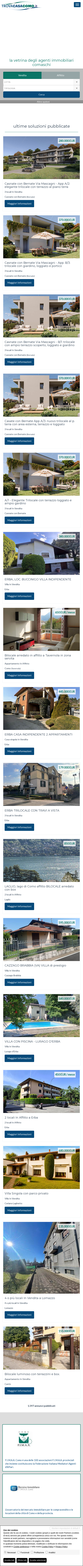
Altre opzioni (43, 101)
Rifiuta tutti (22, 1560)
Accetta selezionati (38, 1560)
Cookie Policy (47, 1547)
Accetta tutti (9, 1560)
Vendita (30, 75)
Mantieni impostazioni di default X (66, 1528)
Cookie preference (21, 1547)
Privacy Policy (61, 1547)
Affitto (68, 75)
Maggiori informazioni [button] (19, 203)
